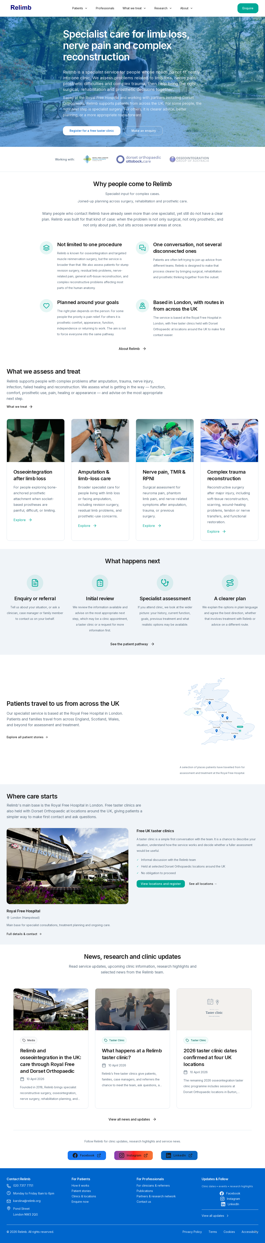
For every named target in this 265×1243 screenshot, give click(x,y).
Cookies (229, 1231)
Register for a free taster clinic (92, 130)
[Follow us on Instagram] (133, 1155)
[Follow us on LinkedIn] (179, 1155)
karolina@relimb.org (27, 1201)
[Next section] (255, 1231)
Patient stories (81, 1191)
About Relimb (132, 349)
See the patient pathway (132, 644)
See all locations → (203, 883)
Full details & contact (24, 934)
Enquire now (80, 1201)
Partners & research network (156, 1196)
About (186, 8)
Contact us (144, 1201)
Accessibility (250, 1231)
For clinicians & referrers (153, 1185)
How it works (80, 1185)
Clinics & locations (84, 1196)
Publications (145, 1191)
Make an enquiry (143, 130)
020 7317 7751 (23, 1185)
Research (163, 8)
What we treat (134, 8)
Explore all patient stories (27, 737)
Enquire (247, 8)
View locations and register (161, 883)
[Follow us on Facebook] (87, 1155)
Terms (212, 1231)
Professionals (105, 8)
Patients (80, 8)
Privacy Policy (192, 1231)
